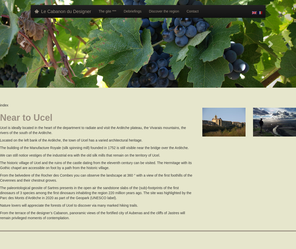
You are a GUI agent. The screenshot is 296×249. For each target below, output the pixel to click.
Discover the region (164, 11)
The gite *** (107, 11)
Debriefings (132, 11)
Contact (193, 11)
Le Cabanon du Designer (62, 11)
